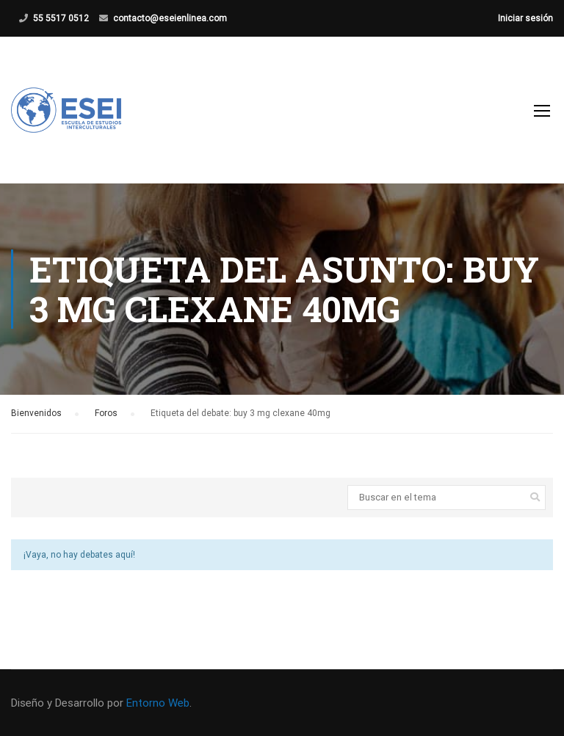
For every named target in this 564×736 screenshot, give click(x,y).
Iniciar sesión (525, 18)
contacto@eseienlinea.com (170, 18)
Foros (106, 413)
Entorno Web (157, 703)
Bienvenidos (36, 413)
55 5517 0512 (61, 18)
